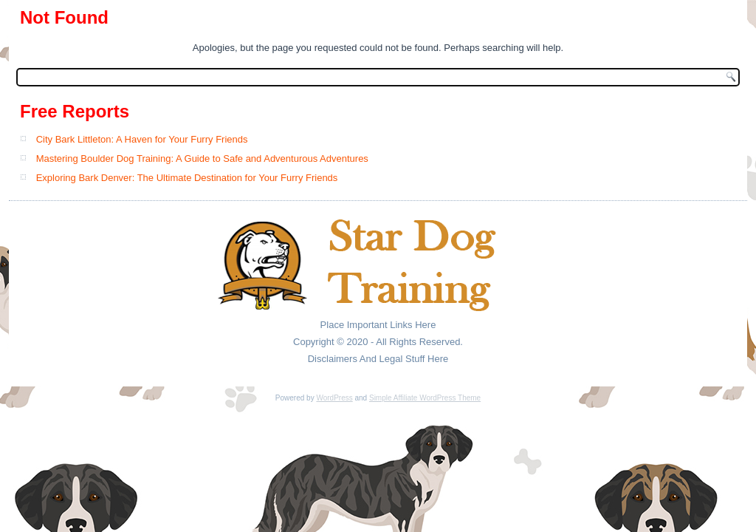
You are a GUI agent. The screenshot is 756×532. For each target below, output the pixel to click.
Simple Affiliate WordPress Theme (425, 398)
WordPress (334, 398)
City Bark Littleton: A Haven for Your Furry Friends (142, 139)
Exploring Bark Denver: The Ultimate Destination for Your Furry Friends (187, 177)
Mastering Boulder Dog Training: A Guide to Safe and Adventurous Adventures (202, 158)
